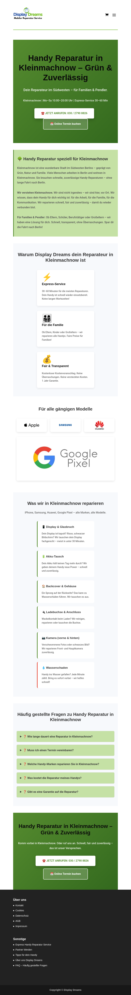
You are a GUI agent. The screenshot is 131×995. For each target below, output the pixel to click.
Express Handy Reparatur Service (33, 944)
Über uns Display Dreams (29, 960)
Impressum (21, 926)
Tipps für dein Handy (26, 955)
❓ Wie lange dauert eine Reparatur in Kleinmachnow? (58, 736)
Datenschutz (22, 915)
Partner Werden (24, 949)
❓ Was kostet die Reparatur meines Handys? (52, 778)
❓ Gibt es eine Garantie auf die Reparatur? (50, 791)
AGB (18, 921)
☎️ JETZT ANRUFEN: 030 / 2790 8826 (64, 113)
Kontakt (19, 905)
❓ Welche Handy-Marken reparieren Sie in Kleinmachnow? (61, 764)
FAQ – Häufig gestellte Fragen (31, 965)
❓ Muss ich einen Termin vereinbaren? (48, 750)
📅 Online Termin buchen (65, 123)
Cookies (20, 910)
